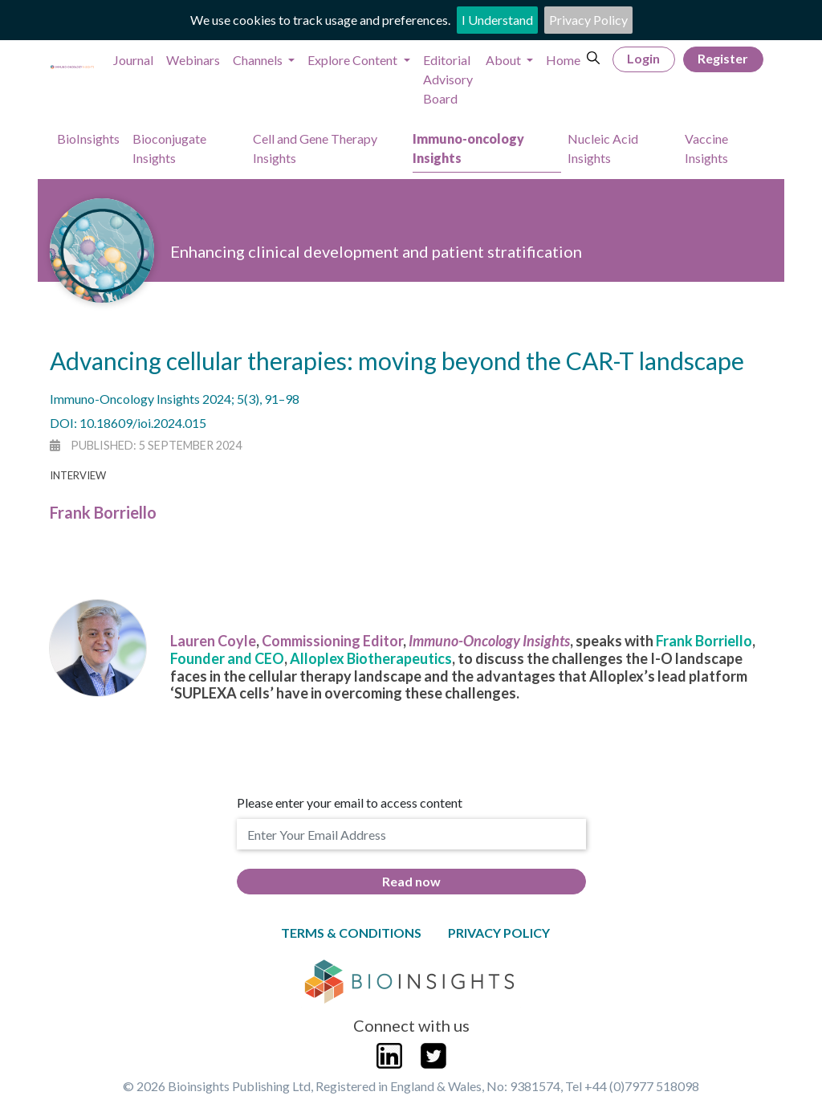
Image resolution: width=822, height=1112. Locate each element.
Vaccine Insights (706, 148)
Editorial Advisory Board (448, 79)
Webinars (193, 59)
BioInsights (88, 138)
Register (723, 58)
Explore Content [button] (353, 59)
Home (563, 59)
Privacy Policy (588, 19)
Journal (133, 59)
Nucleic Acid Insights (603, 148)
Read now (411, 881)
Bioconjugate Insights (169, 148)
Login (643, 58)
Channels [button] (259, 59)
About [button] (504, 59)
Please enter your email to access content (349, 802)
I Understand (497, 19)
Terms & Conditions (351, 932)
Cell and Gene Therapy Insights (315, 148)
